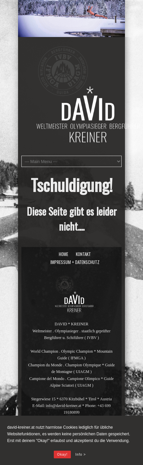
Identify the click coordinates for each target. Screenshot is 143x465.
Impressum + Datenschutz (75, 262)
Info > (81, 454)
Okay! (62, 454)
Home (63, 254)
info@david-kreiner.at (63, 405)
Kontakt (83, 254)
